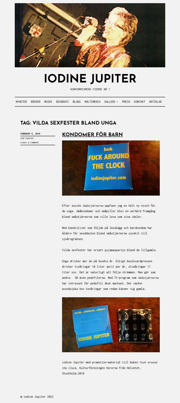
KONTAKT (139, 101)
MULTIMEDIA (93, 101)
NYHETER (21, 101)
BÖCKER (35, 101)
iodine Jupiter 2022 (39, 396)
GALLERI (109, 101)
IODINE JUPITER (90, 79)
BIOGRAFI (62, 101)
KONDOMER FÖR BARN (92, 134)
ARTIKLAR (155, 101)
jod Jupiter (27, 138)
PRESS (126, 101)
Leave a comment (29, 142)
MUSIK (48, 101)
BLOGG (77, 101)
